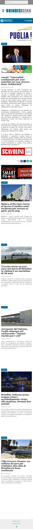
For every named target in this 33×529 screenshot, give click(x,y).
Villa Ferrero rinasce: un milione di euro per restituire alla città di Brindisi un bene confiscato (15, 466)
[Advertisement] (16, 234)
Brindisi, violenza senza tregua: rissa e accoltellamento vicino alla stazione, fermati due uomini (16, 399)
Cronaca (4, 44)
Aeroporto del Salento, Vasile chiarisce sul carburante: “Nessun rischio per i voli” (14, 332)
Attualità (4, 182)
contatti (28, 20)
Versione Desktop (16, 523)
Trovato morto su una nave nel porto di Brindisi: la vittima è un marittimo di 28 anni (16, 270)
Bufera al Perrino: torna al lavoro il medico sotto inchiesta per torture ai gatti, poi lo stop (15, 207)
